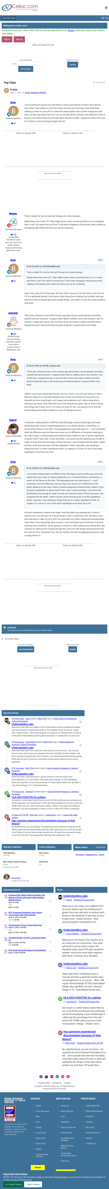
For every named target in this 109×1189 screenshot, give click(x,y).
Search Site (65, 1161)
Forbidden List (91, 1143)
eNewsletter (26, 69)
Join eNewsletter (25, 649)
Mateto (13, 213)
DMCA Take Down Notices (67, 1147)
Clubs (38, 1122)
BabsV (13, 420)
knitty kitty (34, 815)
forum (71, 30)
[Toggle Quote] (28, 266)
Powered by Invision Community (54, 1089)
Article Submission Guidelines (67, 1139)
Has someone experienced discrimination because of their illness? (81, 1035)
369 (13, 441)
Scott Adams (30, 742)
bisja (15, 89)
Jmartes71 (29, 792)
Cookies (67, 1083)
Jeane (101, 854)
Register (39, 1127)
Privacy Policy (44, 1083)
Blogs (38, 1116)
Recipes (38, 1149)
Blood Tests (90, 1127)
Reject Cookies (33, 1184)
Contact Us (57, 1083)
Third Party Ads (66, 1132)
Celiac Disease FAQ (93, 1105)
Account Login (41, 1132)
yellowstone (50, 815)
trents (27, 719)
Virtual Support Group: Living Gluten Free (25, 925)
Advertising (65, 1122)
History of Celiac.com (68, 1127)
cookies (39, 1177)
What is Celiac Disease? (94, 1111)
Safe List (89, 1138)
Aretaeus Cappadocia (86, 854)
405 (13, 334)
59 (13, 123)
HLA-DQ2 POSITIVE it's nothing (29, 797)
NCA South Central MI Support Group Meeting (27, 950)
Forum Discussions (42, 1111)
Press (63, 1116)
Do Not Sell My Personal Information (68, 1154)
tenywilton (16, 878)
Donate (73, 649)
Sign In (7, 39)
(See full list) (100, 847)
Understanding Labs (23, 724)
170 (13, 235)
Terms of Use (40, 1138)
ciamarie (13, 313)
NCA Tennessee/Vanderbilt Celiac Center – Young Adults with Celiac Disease (26, 914)
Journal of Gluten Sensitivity (42, 1155)
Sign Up (19, 39)
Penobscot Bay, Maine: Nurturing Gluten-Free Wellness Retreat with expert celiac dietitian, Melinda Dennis (27, 897)
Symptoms (90, 1116)
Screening (89, 1122)
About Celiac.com (67, 1111)
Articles (38, 1105)
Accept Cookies (13, 1184)
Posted (84, 899)
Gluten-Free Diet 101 (93, 1132)
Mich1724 (42, 719)
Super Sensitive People (35, 92)
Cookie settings (61, 1177)
